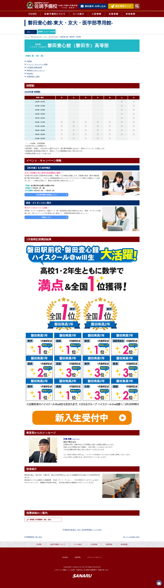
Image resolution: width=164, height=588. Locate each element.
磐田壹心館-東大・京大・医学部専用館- (45, 37)
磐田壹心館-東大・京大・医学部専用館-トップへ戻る (83, 530)
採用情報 (78, 557)
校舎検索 (131, 14)
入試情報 (96, 14)
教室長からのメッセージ (35, 70)
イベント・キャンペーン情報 (37, 64)
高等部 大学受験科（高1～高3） (41, 519)
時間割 (29, 61)
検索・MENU (137, 6)
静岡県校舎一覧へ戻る (34, 537)
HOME (32, 14)
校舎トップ (30, 32)
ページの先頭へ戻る (132, 537)
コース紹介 (78, 14)
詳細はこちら (46, 217)
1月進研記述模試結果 (34, 67)
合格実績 (113, 14)
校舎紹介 (30, 73)
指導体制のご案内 (33, 76)
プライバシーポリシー (94, 557)
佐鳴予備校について (54, 14)
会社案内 (65, 557)
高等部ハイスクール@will (46, 31)
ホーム (26, 37)
